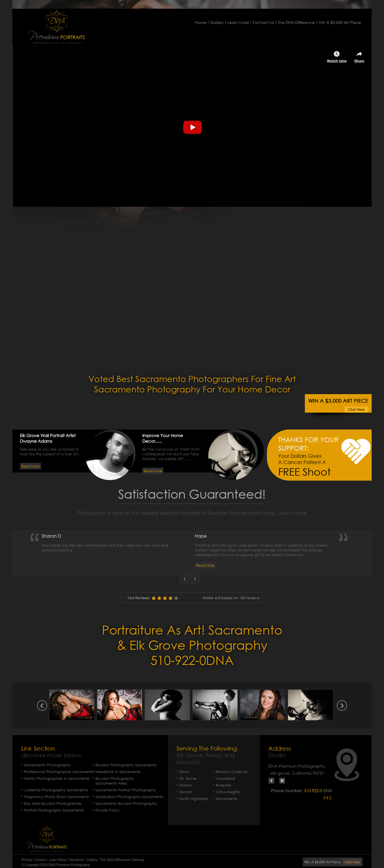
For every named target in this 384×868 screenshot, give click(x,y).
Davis (184, 771)
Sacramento (226, 798)
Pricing (26, 860)
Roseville (223, 785)
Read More (30, 466)
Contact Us (263, 22)
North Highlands (193, 798)
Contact (40, 860)
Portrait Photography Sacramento (54, 810)
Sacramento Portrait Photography (125, 790)
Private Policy (107, 810)
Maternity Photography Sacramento (56, 790)
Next (194, 578)
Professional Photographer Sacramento (59, 771)
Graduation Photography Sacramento (129, 796)
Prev (184, 578)
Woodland (225, 778)
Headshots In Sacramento (118, 771)
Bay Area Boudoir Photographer (52, 803)
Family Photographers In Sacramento (57, 778)
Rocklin (185, 792)
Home (200, 22)
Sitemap (138, 860)
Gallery (217, 22)
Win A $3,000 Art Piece (339, 22)
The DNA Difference (296, 22)
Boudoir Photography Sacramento (126, 765)
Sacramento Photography (47, 765)
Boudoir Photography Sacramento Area (114, 781)
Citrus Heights (228, 792)
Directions (76, 860)
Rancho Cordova (231, 771)
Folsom (185, 785)
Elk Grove (187, 778)
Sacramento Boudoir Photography (126, 803)
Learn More (238, 22)
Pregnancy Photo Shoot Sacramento (56, 796)
